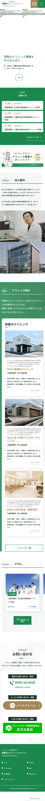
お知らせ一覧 (34, 148)
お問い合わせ (35, 782)
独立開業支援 (10, 782)
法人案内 (33, 771)
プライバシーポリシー (13, 788)
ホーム (7, 771)
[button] (39, 607)
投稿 (31, 777)
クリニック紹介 (11, 777)
